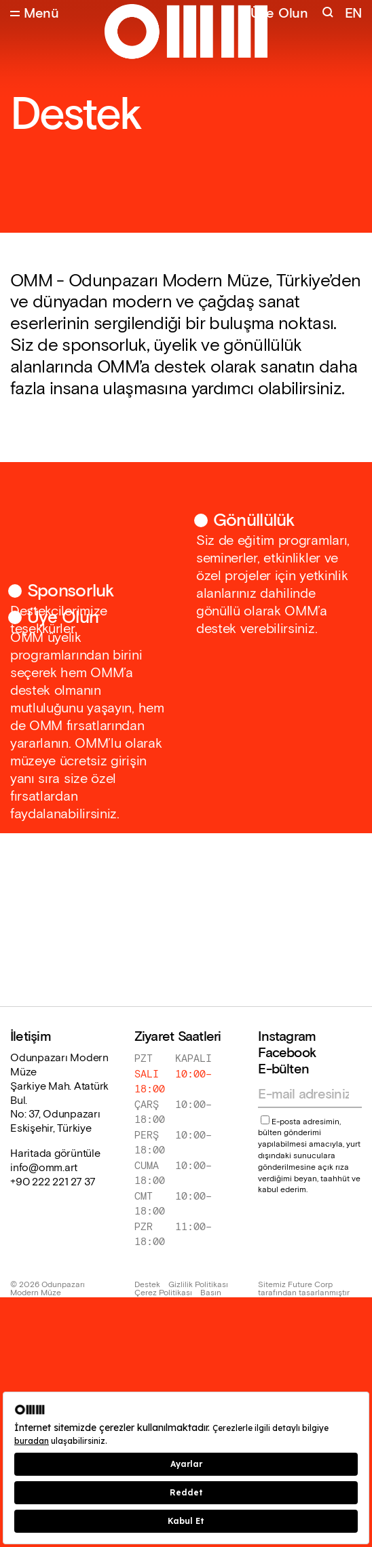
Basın (210, 1293)
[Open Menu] (34, 13)
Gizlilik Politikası (198, 1285)
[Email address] (303, 1094)
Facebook (287, 1053)
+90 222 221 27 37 (53, 1182)
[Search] (329, 13)
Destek (147, 1285)
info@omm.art (43, 1168)
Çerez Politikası (163, 1293)
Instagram (287, 1037)
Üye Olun (279, 13)
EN (353, 13)
